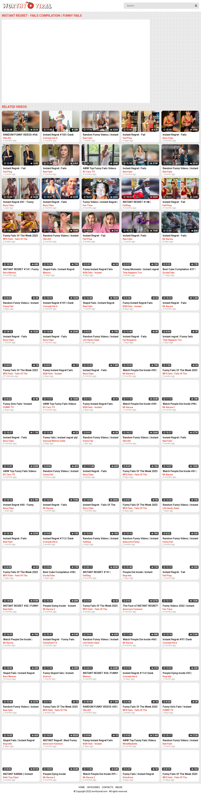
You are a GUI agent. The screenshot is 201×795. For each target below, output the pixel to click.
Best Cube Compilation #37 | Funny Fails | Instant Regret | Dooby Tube (179, 269)
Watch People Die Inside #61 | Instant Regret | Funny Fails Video (180, 471)
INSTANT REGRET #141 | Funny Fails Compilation (21, 269)
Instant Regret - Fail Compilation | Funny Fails (137, 135)
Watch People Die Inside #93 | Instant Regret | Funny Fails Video (140, 370)
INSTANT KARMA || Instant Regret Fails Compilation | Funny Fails (18, 774)
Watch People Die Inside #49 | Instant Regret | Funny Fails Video (140, 404)
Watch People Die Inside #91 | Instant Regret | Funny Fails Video (100, 774)
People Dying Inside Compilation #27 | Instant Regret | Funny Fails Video (58, 774)
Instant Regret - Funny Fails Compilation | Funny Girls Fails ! (61, 640)
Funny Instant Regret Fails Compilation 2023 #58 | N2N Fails (99, 740)
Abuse (118, 787)
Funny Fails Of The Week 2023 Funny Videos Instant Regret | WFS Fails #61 (20, 572)
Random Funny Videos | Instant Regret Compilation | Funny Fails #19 (100, 640)
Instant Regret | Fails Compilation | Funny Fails (57, 168)
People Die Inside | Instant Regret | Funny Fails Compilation (137, 572)
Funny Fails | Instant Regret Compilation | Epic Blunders (138, 774)
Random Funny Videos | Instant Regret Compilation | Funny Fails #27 (100, 438)
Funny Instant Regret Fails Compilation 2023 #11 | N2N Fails (99, 269)
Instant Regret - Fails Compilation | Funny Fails (177, 135)
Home (82, 787)
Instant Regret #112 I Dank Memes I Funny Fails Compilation (58, 539)
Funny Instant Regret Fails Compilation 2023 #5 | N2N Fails (138, 303)
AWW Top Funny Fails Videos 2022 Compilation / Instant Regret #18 (99, 168)
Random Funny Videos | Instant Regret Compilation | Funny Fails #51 (100, 337)
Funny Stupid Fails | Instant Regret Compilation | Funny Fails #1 (58, 673)
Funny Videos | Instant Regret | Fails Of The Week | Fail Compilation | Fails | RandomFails (100, 202)
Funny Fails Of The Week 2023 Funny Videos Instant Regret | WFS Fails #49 (180, 370)
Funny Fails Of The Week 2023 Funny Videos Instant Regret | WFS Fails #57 (140, 471)
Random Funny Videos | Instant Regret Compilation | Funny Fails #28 (61, 471)
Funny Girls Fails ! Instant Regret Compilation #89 (17, 404)
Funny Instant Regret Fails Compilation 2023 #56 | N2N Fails (59, 370)
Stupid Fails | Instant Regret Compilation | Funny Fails (58, 269)
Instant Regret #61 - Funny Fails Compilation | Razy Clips (20, 202)
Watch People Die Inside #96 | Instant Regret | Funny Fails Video (180, 404)
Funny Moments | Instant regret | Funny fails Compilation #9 (141, 269)
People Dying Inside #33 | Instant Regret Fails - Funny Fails (178, 673)
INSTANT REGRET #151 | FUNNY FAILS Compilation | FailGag (98, 572)
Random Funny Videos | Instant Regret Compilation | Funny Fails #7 (180, 539)
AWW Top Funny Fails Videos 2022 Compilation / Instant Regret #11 (59, 404)
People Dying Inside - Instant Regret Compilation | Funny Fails (59, 606)
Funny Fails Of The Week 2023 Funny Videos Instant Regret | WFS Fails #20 (60, 707)
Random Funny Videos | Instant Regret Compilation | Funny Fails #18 (180, 505)
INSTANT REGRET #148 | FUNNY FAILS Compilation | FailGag (138, 202)
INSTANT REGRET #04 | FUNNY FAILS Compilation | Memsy (100, 673)
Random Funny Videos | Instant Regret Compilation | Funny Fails (100, 135)
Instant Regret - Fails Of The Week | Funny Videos (99, 505)
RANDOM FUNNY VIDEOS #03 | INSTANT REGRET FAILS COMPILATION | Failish (100, 707)
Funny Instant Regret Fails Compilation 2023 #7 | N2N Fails (98, 404)
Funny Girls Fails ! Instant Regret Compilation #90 (177, 707)
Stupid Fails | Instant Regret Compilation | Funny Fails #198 (21, 673)
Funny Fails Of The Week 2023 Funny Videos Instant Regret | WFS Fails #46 (20, 236)
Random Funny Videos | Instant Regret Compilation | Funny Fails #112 (140, 539)
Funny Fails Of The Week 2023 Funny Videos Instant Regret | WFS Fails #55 (180, 774)
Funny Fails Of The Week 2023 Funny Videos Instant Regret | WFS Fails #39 (20, 370)
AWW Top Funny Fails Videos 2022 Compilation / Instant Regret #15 (19, 471)
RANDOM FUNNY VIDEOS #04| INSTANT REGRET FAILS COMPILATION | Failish (20, 135)
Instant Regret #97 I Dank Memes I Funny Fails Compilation (177, 640)
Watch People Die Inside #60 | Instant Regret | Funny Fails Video (140, 640)
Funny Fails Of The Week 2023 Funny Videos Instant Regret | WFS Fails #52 (140, 707)
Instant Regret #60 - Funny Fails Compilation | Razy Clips (20, 505)
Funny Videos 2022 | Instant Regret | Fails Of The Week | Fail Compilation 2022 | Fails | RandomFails (181, 606)
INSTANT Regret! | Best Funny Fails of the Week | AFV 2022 (60, 740)
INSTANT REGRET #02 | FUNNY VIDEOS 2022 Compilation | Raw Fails (21, 606)
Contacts (107, 787)
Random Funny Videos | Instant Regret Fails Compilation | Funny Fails (61, 236)
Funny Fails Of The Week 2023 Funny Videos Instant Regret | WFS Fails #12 (100, 606)
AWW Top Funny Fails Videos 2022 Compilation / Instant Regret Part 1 (139, 740)
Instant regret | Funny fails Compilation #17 (178, 337)
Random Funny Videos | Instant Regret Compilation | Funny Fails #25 (21, 303)
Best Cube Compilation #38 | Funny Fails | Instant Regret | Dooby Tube (59, 572)
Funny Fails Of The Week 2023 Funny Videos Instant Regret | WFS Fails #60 (140, 505)
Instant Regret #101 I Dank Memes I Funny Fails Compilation (58, 303)
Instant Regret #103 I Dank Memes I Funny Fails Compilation (58, 135)
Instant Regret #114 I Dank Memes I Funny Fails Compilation (138, 673)
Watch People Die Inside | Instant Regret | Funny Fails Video (18, 640)
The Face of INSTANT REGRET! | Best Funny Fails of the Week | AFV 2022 (141, 606)
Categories (93, 787)
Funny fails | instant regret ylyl (60, 437)
